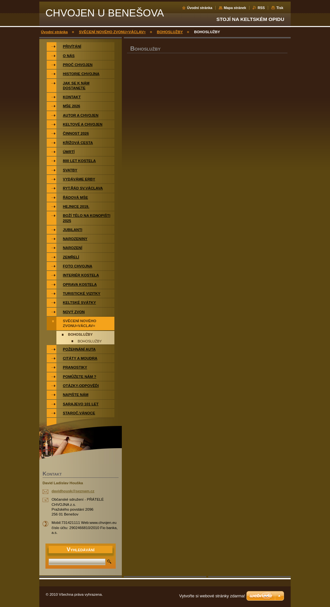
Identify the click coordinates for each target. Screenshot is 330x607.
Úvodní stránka (199, 8)
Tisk (279, 8)
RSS (261, 8)
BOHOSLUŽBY (170, 32)
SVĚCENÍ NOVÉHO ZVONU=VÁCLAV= (112, 32)
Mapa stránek (235, 8)
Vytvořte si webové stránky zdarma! (212, 595)
